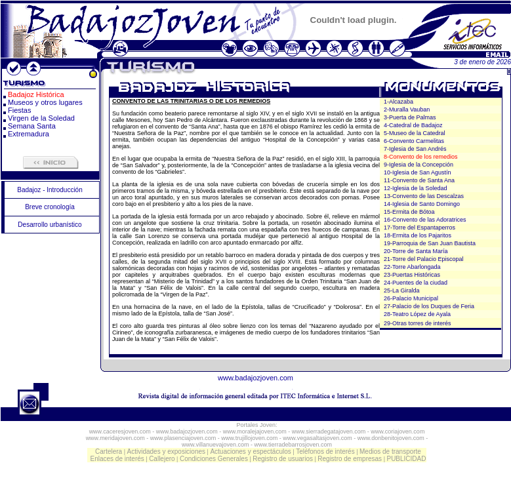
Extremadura (28, 134)
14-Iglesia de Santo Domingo (422, 204)
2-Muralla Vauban (407, 109)
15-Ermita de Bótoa (409, 212)
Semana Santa (32, 126)
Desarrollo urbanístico (49, 224)
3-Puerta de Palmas (410, 117)
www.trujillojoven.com (249, 438)
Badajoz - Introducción (50, 189)
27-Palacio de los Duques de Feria (429, 306)
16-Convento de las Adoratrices (425, 219)
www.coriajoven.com (397, 431)
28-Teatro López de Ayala (417, 314)
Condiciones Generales (214, 458)
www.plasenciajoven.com (183, 438)
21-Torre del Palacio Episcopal (424, 259)
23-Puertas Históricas (412, 274)
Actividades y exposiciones (166, 451)
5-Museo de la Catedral (414, 133)
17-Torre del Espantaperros (419, 227)
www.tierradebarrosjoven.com (294, 444)
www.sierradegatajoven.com (329, 431)
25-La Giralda (402, 290)
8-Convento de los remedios (421, 156)
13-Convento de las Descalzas (424, 196)
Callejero (161, 458)
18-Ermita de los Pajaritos (417, 235)
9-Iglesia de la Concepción (418, 164)
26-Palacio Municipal (411, 298)
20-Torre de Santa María (416, 251)
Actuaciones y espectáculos (250, 451)
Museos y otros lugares (45, 102)
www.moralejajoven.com (255, 431)
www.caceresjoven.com (120, 431)
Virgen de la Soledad (41, 118)
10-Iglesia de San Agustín (417, 172)
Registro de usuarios (283, 458)
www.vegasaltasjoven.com (317, 438)
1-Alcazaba (398, 101)
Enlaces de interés (117, 458)
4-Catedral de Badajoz (413, 125)
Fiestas (19, 110)
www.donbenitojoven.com (391, 438)
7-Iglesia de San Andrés (415, 149)
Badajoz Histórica (36, 94)
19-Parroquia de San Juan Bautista (430, 243)
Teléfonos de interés (325, 451)
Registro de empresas (349, 458)
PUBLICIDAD (406, 458)
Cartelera (108, 451)
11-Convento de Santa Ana (419, 180)
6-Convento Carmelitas (414, 141)
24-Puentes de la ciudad (415, 282)
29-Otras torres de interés (417, 323)
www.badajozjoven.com (255, 378)
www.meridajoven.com (115, 438)
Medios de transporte (390, 451)
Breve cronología (50, 207)
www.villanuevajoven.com (215, 444)
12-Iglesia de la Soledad (415, 188)
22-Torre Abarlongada (412, 267)
